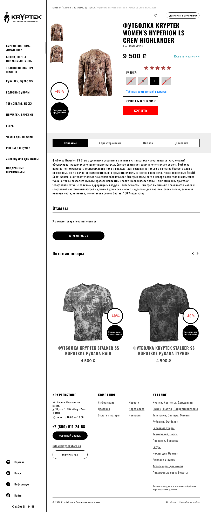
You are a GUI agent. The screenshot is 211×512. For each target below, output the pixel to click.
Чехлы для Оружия (19, 137)
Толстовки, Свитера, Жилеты (20, 70)
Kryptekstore (64, 394)
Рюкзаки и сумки (18, 148)
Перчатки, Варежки (19, 114)
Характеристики (110, 142)
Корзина (15, 462)
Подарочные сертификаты (15, 170)
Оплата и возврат (109, 414)
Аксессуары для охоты (22, 159)
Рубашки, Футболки (20, 81)
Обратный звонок (70, 435)
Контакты (135, 414)
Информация (18, 484)
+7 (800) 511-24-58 (23, 506)
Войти (14, 495)
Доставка (182, 142)
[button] (193, 253)
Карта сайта (136, 408)
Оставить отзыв (71, 235)
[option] (95, 73)
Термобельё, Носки (19, 103)
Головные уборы (18, 92)
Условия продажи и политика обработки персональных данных (174, 488)
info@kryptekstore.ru (67, 445)
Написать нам (70, 454)
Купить (140, 110)
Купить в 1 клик (140, 101)
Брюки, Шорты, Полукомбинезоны (19, 59)
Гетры (10, 126)
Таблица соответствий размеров (146, 91)
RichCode (171, 502)
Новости (134, 402)
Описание (70, 142)
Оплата (148, 142)
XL (166, 81)
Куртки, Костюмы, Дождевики (18, 48)
